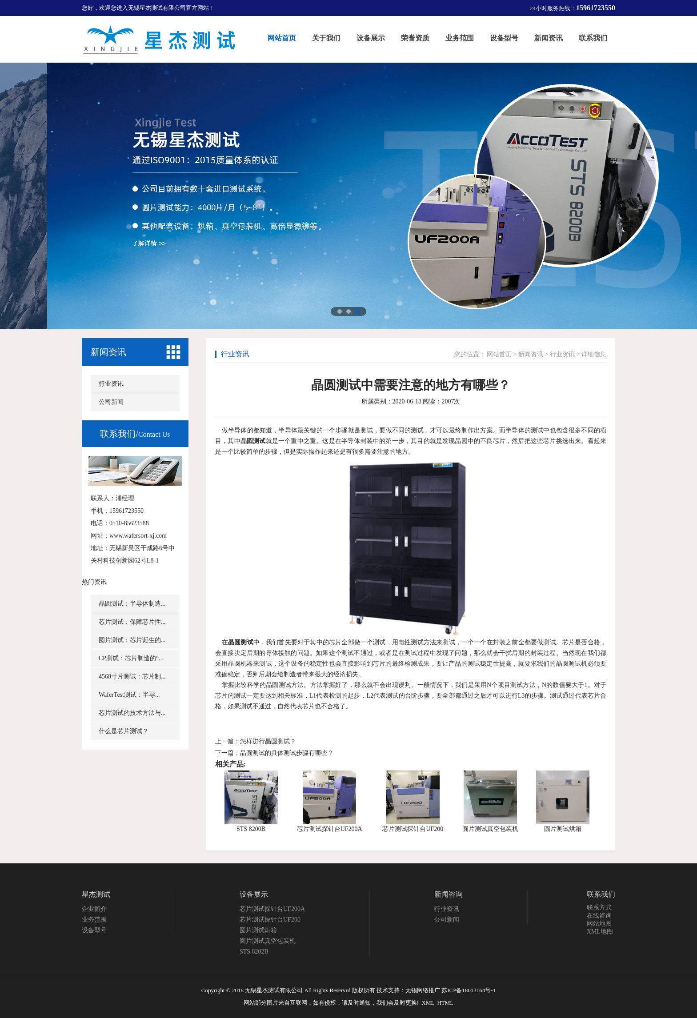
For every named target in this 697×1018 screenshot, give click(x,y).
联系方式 (599, 907)
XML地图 (600, 931)
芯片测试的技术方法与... (132, 713)
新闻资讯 (108, 352)
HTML (445, 1002)
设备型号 (94, 930)
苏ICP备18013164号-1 (468, 990)
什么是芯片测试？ (123, 731)
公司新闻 (111, 402)
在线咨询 (599, 915)
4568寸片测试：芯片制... (132, 676)
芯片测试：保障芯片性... (132, 622)
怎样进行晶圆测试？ (268, 741)
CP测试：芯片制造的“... (131, 658)
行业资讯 (111, 383)
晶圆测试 (253, 441)
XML (428, 1002)
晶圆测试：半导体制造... (132, 603)
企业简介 (94, 909)
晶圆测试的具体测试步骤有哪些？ (286, 753)
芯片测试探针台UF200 (412, 829)
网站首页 (499, 354)
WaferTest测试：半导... (129, 694)
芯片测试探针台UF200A (329, 829)
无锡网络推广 (422, 990)
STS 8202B (254, 951)
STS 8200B (250, 829)
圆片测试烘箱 (562, 829)
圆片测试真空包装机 (490, 829)
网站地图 (599, 923)
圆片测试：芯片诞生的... (132, 640)
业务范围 (94, 919)
